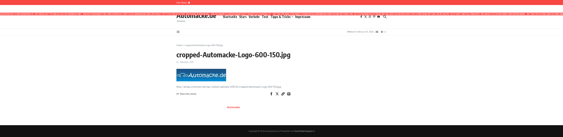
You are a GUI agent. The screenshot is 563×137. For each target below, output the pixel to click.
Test (265, 17)
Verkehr (254, 17)
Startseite (230, 17)
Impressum (302, 16)
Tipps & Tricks (281, 17)
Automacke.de (196, 15)
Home (179, 45)
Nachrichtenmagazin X (304, 131)
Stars (243, 17)
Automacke (233, 107)
